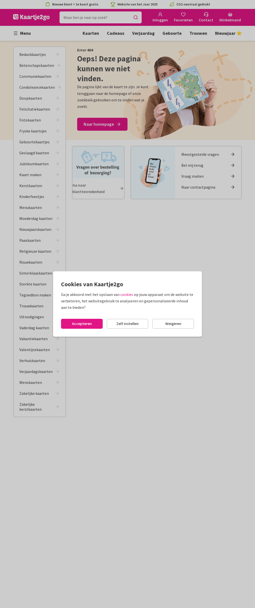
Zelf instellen (127, 323)
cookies (126, 294)
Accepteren (82, 323)
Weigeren (173, 323)
